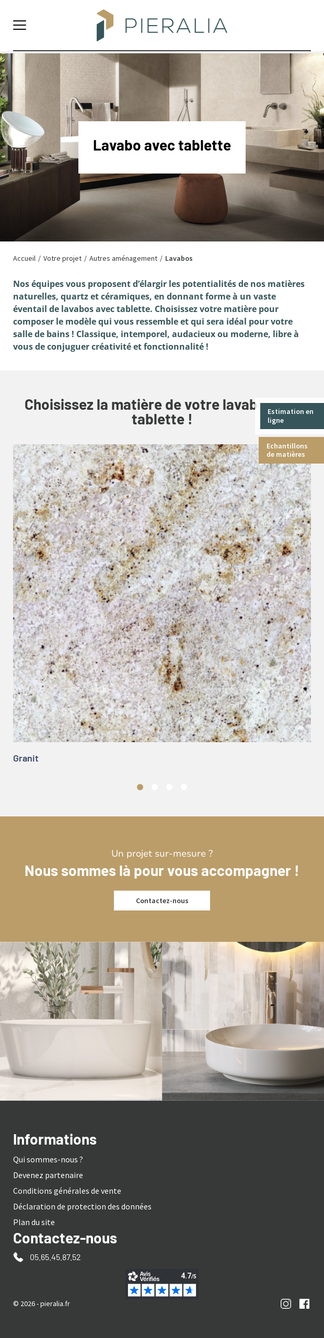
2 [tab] (155, 787)
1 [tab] (140, 787)
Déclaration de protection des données (82, 1206)
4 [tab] (184, 787)
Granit (26, 758)
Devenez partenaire (48, 1175)
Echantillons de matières (288, 450)
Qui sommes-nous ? (48, 1159)
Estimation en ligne (291, 416)
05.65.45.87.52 (55, 1257)
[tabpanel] (162, 608)
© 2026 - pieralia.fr (41, 1303)
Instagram (286, 1303)
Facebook (304, 1303)
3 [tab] (169, 787)
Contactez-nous (162, 900)
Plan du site (34, 1222)
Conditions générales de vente (67, 1190)
